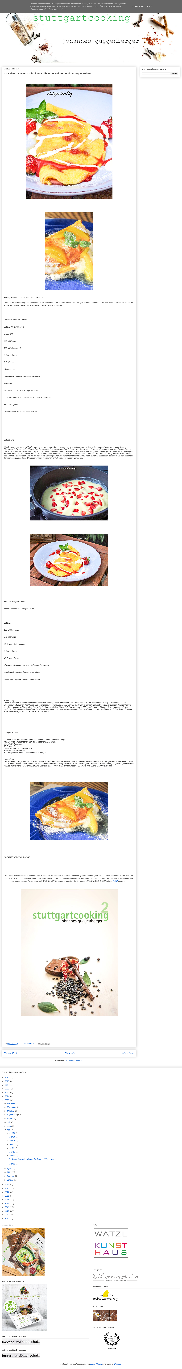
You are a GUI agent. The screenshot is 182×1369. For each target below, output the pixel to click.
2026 (7, 1077)
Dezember (12, 1103)
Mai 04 (12, 1156)
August (10, 1119)
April (9, 1169)
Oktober (11, 1111)
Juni (9, 1126)
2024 (7, 1085)
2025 (7, 1081)
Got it (149, 6)
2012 (7, 1211)
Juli (9, 1122)
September (12, 1115)
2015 (7, 1200)
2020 (7, 1100)
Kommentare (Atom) (74, 1060)
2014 (7, 1203)
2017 (7, 1192)
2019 (7, 1185)
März (9, 1172)
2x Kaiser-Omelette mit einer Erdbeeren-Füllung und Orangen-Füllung (48, 73)
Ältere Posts (128, 1053)
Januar (10, 1180)
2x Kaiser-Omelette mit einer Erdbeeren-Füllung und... (32, 1159)
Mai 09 (12, 1148)
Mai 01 (12, 1164)
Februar (10, 1176)
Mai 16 (12, 1141)
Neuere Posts (11, 1053)
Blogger (117, 1364)
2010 (7, 1218)
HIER (115, 881)
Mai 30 (12, 1133)
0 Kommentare (27, 1044)
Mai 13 (12, 1144)
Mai (9, 1130)
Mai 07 (12, 1152)
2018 (7, 1188)
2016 (7, 1196)
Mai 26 (12, 1137)
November (12, 1107)
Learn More (138, 6)
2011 (7, 1215)
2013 (7, 1207)
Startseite (70, 1053)
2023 (7, 1089)
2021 (7, 1096)
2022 (7, 1093)
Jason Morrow (96, 1364)
